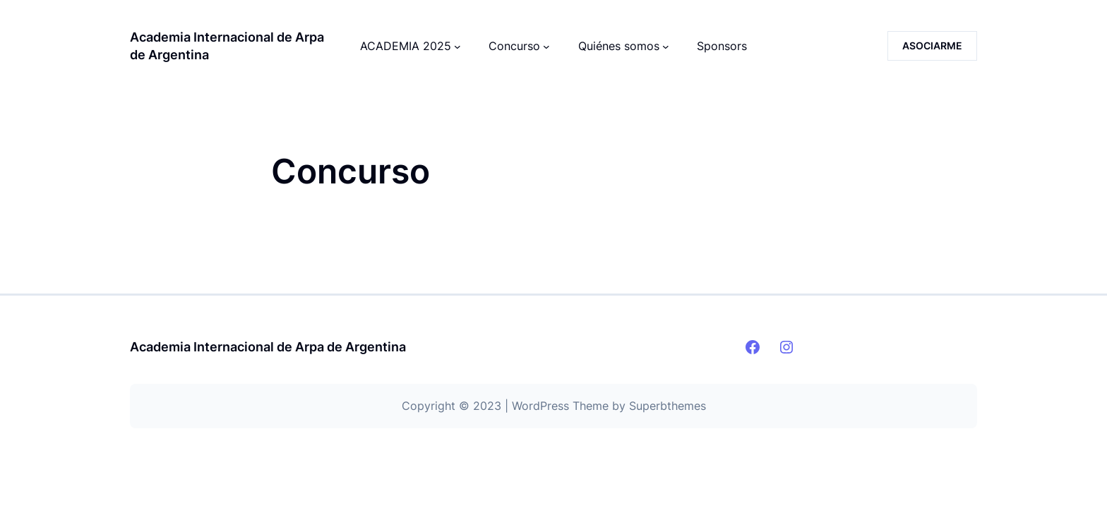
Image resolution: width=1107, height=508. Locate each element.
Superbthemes (667, 406)
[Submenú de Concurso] (546, 45)
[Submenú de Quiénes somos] (665, 45)
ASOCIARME (932, 46)
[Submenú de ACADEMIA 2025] (457, 45)
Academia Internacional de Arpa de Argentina (268, 346)
